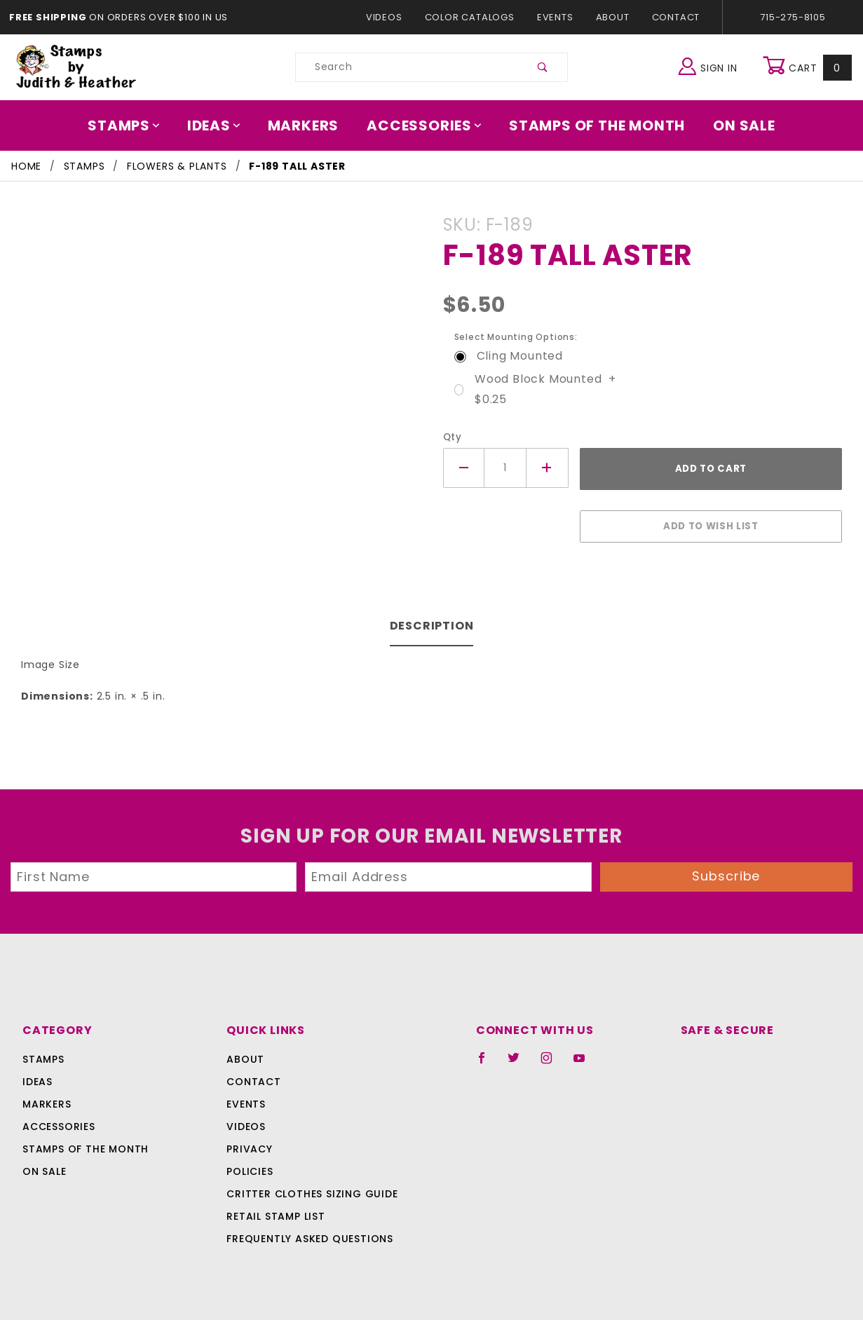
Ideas (221, 125)
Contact (672, 17)
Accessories (425, 125)
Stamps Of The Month (590, 125)
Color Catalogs (472, 17)
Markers (307, 125)
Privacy (249, 1142)
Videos (391, 17)
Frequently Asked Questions (308, 1231)
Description (431, 618)
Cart (809, 67)
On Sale (734, 125)
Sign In (711, 65)
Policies (250, 1164)
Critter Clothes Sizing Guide (308, 1186)
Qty (451, 437)
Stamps (134, 125)
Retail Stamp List (276, 1209)
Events (554, 17)
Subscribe (726, 869)
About (612, 17)
